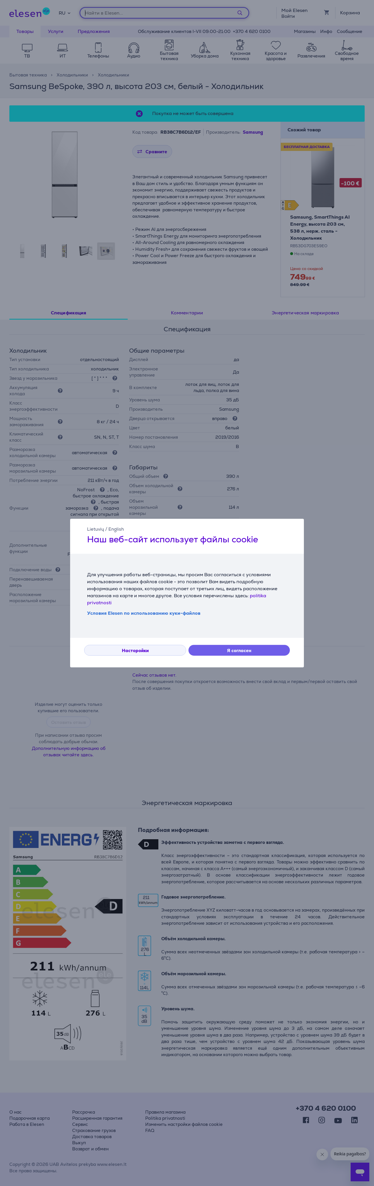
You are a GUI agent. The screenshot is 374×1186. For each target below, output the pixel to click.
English (116, 529)
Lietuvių (95, 529)
